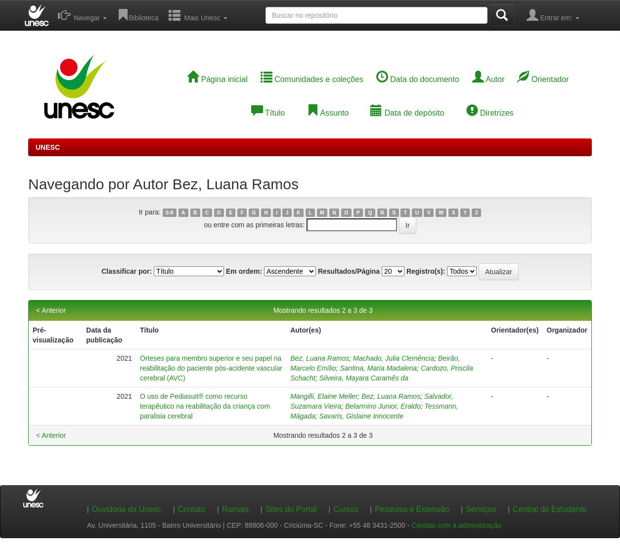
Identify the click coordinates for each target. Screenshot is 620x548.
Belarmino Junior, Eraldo (383, 406)
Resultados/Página (349, 271)
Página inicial (217, 79)
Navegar (82, 15)
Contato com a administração (456, 525)
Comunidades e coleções (312, 79)
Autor (488, 79)
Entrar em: (553, 15)
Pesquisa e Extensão (412, 509)
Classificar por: (126, 271)
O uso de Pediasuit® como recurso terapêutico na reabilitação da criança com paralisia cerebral (205, 406)
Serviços (481, 509)
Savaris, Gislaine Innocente (361, 416)
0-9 (169, 212)
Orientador (543, 79)
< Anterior (51, 310)
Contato (191, 509)
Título (268, 113)
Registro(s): (425, 271)
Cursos (345, 509)
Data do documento (417, 79)
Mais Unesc (198, 15)
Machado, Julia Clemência (393, 358)
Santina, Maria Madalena (378, 368)
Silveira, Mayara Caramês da (364, 378)
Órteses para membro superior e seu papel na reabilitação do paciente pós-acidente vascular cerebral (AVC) (211, 368)
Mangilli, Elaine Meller (323, 396)
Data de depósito (407, 113)
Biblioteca (138, 15)
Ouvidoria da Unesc (126, 509)
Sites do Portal (291, 509)
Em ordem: (244, 271)
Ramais (235, 509)
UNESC (48, 147)
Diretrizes (490, 113)
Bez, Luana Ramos (319, 358)
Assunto (328, 113)
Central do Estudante (550, 509)
